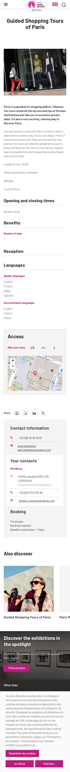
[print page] (16, 413)
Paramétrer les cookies (22, 753)
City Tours (36, 10)
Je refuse (19, 763)
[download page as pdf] (25, 413)
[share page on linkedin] (34, 413)
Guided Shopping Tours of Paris (27, 617)
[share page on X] (43, 413)
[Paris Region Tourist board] (36, 4)
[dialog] (35, 731)
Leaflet (58, 389)
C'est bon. (49, 763)
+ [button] (13, 361)
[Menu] (6, 4)
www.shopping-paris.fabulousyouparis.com (34, 448)
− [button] (13, 366)
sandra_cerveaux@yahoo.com (37, 500)
